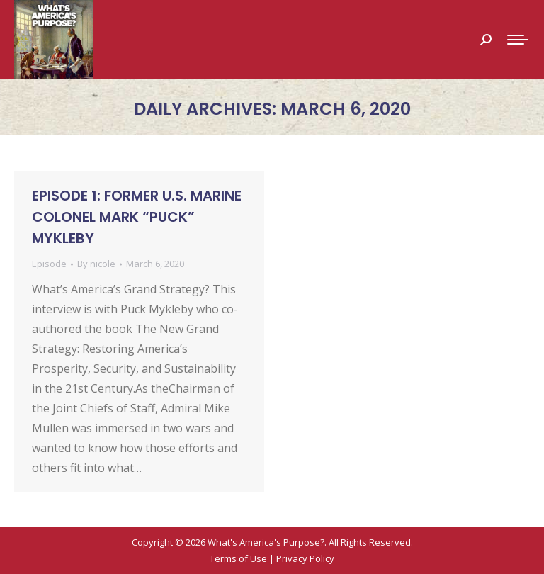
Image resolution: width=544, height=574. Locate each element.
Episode (49, 263)
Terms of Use (238, 558)
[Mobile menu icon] (518, 39)
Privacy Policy (305, 558)
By (96, 263)
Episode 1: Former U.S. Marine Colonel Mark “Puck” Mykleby (137, 217)
